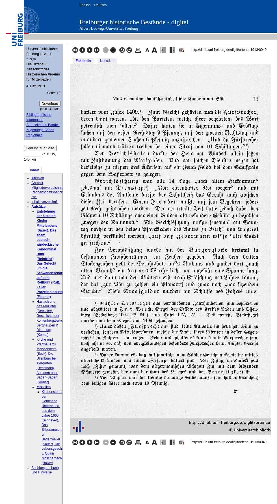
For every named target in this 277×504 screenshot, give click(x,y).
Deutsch (100, 5)
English (84, 5)
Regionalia (34, 135)
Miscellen (43, 387)
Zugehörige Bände (40, 130)
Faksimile (83, 61)
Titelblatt (37, 178)
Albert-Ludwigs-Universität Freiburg (108, 28)
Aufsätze (38, 207)
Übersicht (107, 61)
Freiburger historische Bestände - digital (134, 22)
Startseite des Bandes (42, 125)
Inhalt (34, 170)
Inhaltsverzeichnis (44, 202)
